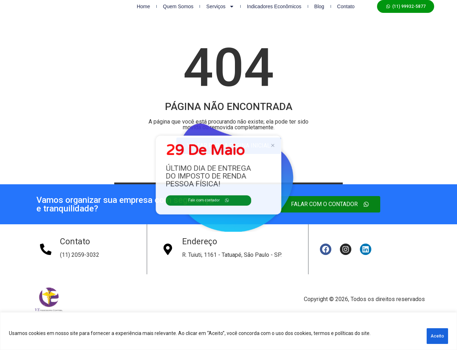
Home (143, 13)
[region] (228, 334)
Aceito (430, 336)
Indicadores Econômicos (274, 13)
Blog (319, 13)
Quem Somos (178, 13)
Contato (346, 13)
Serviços (220, 13)
